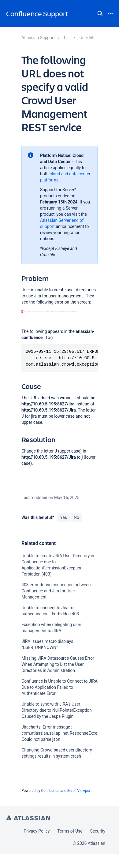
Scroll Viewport (79, 791)
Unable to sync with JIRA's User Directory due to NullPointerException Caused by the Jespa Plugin (56, 710)
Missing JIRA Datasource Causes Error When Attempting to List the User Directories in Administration (57, 664)
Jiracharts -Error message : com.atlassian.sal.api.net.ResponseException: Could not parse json (64, 733)
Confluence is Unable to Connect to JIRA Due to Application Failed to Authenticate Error (59, 687)
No (76, 517)
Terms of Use (69, 831)
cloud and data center (70, 173)
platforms (49, 179)
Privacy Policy (37, 831)
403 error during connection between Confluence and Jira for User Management (56, 590)
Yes (63, 517)
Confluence (50, 791)
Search (100, 13)
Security (97, 831)
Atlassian (28, 817)
